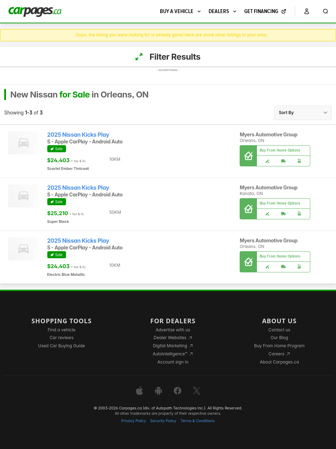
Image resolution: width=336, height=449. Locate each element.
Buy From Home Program (279, 345)
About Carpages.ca (279, 362)
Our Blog (279, 337)
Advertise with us (173, 329)
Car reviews (62, 337)
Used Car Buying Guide (61, 345)
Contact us (279, 329)
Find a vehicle (62, 329)
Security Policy (163, 421)
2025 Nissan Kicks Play (78, 134)
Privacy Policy (133, 421)
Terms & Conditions (197, 421)
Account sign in (172, 362)
